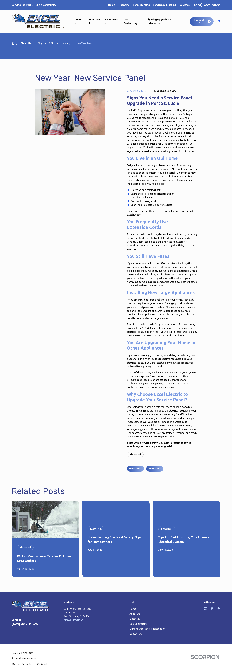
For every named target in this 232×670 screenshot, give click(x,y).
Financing (124, 5)
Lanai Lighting (141, 5)
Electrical (135, 454)
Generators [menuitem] (111, 21)
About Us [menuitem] (77, 21)
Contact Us (135, 633)
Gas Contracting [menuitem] (130, 21)
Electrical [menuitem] (94, 21)
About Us (134, 613)
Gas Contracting (138, 623)
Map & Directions (73, 620)
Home (111, 5)
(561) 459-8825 (207, 5)
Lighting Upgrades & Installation (147, 628)
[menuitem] (16, 664)
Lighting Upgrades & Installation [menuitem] (159, 21)
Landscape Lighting (164, 5)
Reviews (185, 5)
